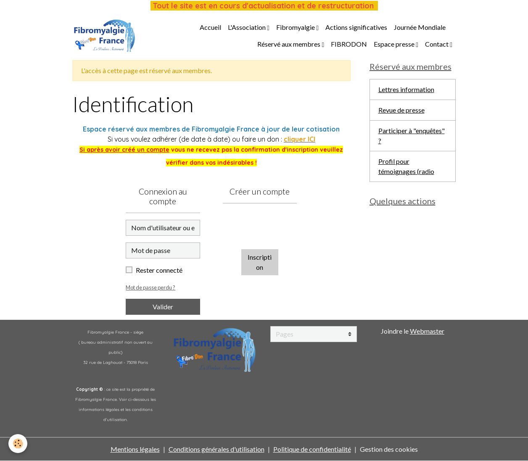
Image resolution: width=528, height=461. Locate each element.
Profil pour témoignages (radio (406, 166)
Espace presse (395, 44)
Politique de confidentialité (312, 449)
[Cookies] (17, 443)
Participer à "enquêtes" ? (411, 135)
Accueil (210, 27)
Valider (163, 307)
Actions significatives (356, 27)
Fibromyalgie (296, 27)
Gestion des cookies (389, 449)
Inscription (260, 262)
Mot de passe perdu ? (150, 287)
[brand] (104, 35)
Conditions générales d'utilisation (216, 449)
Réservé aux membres (289, 44)
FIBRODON (349, 44)
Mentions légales (135, 449)
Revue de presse (401, 110)
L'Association (247, 27)
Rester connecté (159, 270)
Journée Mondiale (420, 27)
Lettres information (406, 89)
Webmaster (427, 331)
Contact (437, 44)
